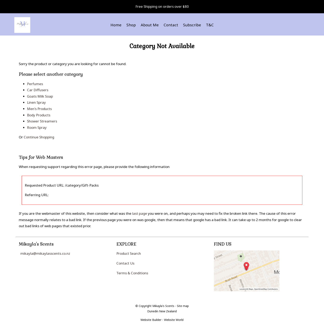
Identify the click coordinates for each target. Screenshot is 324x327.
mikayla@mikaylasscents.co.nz (45, 253)
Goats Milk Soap (40, 96)
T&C (210, 24)
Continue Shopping (39, 137)
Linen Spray (36, 102)
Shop (131, 24)
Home (116, 24)
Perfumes (35, 83)
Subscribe (192, 24)
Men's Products (39, 108)
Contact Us (125, 263)
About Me (150, 24)
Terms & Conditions (132, 273)
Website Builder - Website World (162, 320)
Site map (183, 306)
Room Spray (37, 127)
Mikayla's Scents (163, 306)
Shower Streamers (42, 121)
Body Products (38, 115)
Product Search (128, 253)
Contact (171, 24)
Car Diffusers (37, 90)
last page (139, 213)
